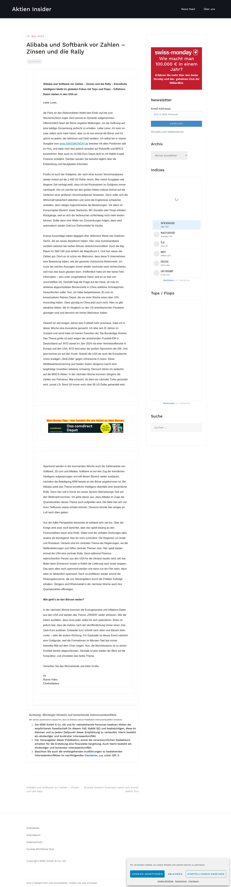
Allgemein (34, 61)
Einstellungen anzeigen (206, 874)
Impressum (193, 881)
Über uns (209, 9)
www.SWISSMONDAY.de (74, 143)
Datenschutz (181, 881)
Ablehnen (175, 874)
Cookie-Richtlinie (165, 881)
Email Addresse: (161, 108)
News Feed (188, 9)
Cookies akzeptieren (147, 874)
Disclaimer (91, 755)
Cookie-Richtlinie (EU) (40, 849)
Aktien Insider (31, 9)
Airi (79, 883)
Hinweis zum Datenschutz (167, 131)
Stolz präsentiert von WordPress (46, 883)
